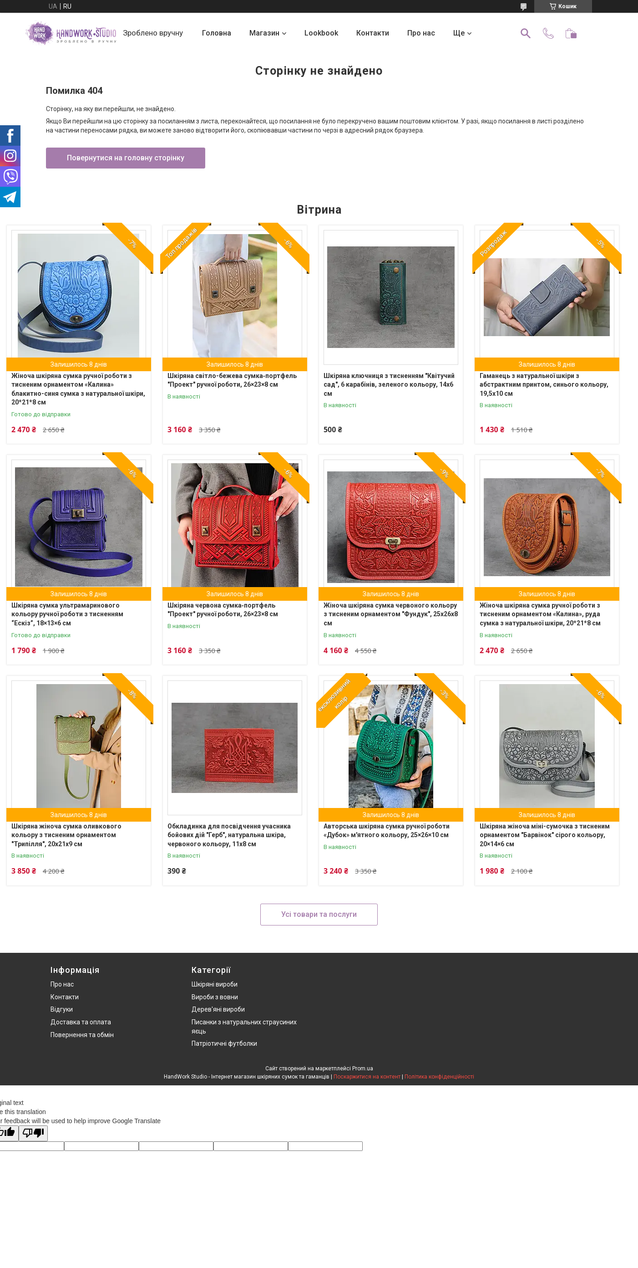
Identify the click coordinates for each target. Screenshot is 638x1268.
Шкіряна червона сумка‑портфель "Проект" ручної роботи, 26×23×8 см (222, 610)
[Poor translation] (33, 1133)
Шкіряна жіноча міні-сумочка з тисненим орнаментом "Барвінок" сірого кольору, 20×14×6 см (545, 835)
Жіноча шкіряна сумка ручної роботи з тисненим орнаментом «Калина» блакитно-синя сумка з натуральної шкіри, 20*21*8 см (78, 389)
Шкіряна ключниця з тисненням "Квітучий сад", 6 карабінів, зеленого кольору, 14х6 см (389, 384)
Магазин (264, 33)
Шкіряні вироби (215, 984)
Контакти (372, 33)
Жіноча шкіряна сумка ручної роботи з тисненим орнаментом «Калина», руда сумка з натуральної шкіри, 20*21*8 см (540, 614)
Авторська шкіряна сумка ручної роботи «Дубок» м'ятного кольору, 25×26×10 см (387, 831)
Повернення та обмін (82, 1034)
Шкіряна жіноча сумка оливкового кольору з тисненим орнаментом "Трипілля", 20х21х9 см (66, 835)
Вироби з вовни (215, 997)
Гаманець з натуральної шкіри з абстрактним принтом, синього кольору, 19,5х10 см (544, 384)
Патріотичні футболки (224, 1043)
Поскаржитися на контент (367, 1077)
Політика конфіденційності (439, 1077)
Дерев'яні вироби (218, 1009)
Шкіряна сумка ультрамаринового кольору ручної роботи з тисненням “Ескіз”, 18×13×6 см (67, 614)
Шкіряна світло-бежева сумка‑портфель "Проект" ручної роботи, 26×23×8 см (232, 380)
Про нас (421, 33)
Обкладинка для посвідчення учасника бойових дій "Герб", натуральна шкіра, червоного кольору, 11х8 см (229, 835)
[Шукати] (525, 33)
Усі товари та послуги (319, 914)
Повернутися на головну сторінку (125, 157)
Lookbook (321, 33)
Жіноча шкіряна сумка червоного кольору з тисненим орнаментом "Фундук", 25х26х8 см (391, 614)
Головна (216, 33)
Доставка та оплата (81, 1022)
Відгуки (62, 1009)
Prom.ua (362, 1068)
